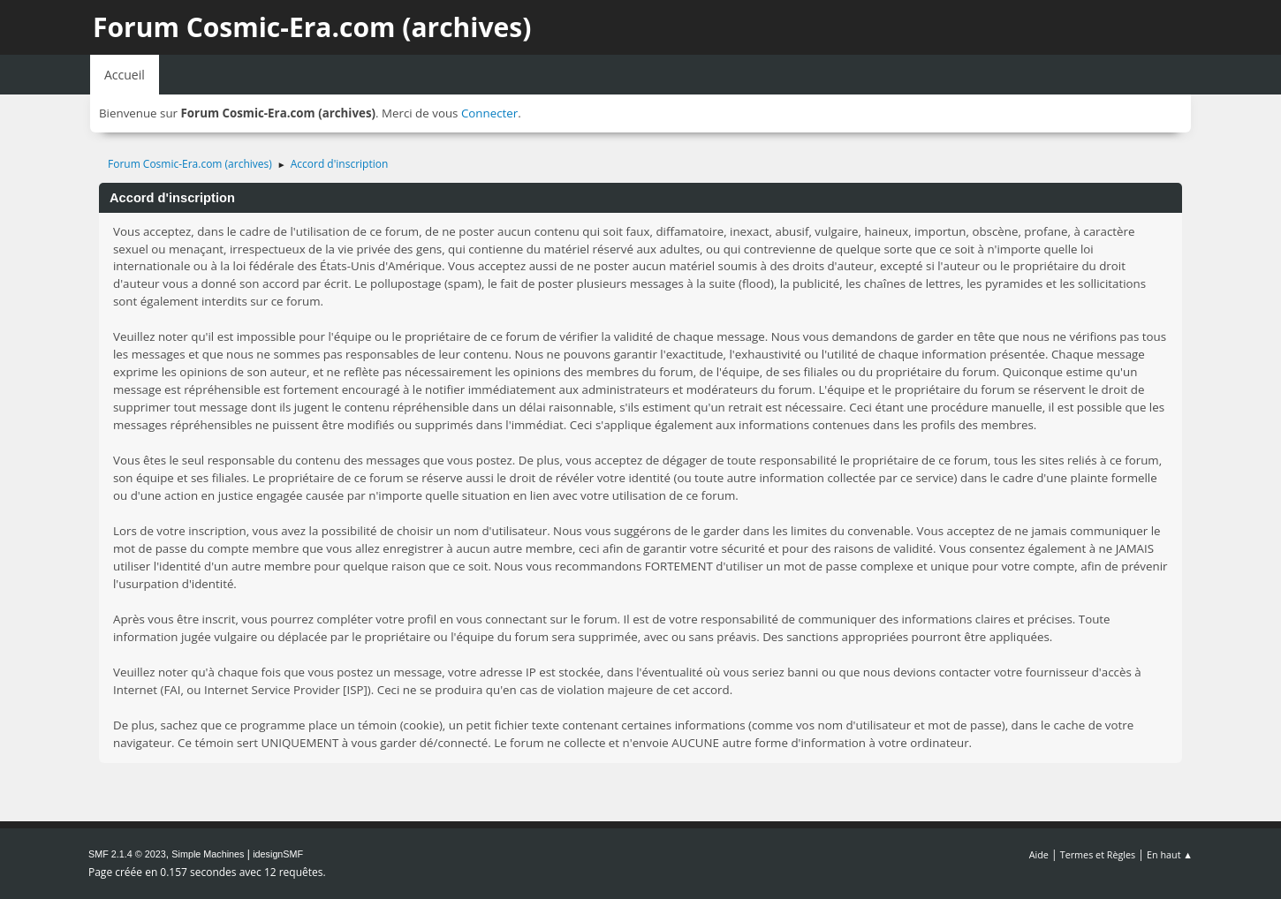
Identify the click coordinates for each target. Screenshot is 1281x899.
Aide (1039, 854)
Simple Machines (207, 854)
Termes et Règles (1098, 854)
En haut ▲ (1170, 854)
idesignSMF (278, 854)
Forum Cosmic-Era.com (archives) (312, 27)
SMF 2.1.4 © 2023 (127, 854)
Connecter (489, 113)
